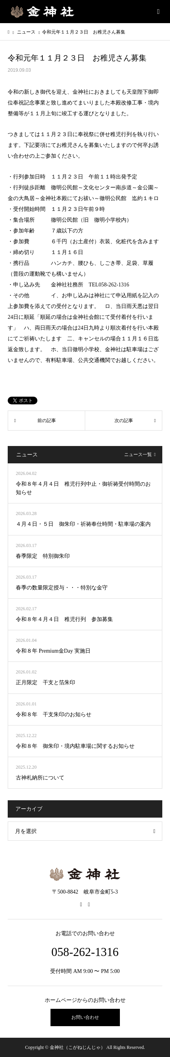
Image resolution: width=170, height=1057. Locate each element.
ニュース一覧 (138, 454)
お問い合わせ (85, 1017)
